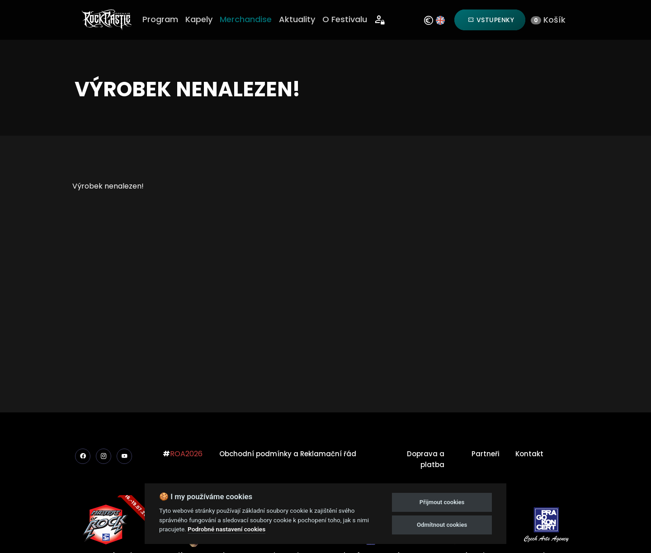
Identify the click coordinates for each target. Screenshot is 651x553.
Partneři (486, 453)
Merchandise (246, 19)
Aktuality (297, 19)
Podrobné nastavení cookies (226, 529)
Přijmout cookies (442, 502)
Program (160, 19)
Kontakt (529, 453)
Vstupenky (491, 19)
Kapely (198, 19)
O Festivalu (344, 19)
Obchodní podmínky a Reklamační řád (287, 453)
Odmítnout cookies (442, 524)
